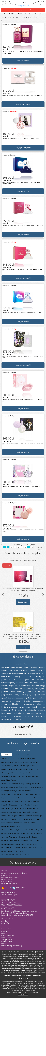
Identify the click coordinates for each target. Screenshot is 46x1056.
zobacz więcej (23, 651)
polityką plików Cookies (23, 6)
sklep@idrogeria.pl (11, 883)
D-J (17, 754)
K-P (28, 754)
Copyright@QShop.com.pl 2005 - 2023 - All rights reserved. (23, 992)
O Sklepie (4, 931)
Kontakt (3, 944)
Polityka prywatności (7, 935)
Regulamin (4, 933)
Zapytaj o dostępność (23, 104)
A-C (6, 754)
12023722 (8, 887)
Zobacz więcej (23, 602)
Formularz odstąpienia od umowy (11, 946)
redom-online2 (21, 887)
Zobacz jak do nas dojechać (9, 895)
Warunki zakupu (6, 937)
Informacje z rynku (7, 942)
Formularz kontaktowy (8, 893)
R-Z (39, 754)
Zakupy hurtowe (6, 939)
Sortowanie (5, 21)
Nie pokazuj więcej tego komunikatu (23, 10)
